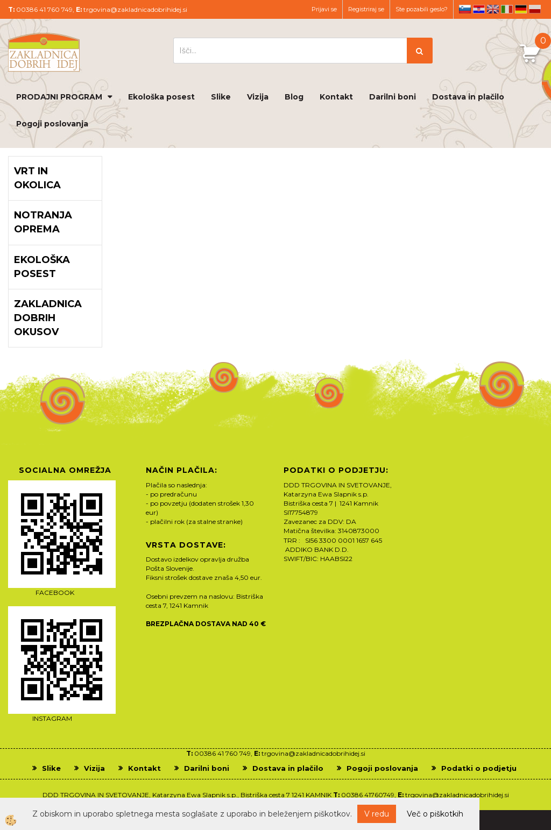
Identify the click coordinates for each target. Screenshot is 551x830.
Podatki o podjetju (479, 768)
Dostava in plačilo (468, 97)
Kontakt (336, 97)
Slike (221, 97)
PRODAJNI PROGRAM (59, 97)
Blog (294, 97)
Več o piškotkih (435, 814)
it (507, 9)
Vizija (258, 97)
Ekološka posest (161, 97)
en (493, 9)
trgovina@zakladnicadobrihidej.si (135, 9)
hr (479, 9)
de (521, 9)
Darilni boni (392, 97)
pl (535, 9)
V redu (376, 814)
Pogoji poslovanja (52, 124)
